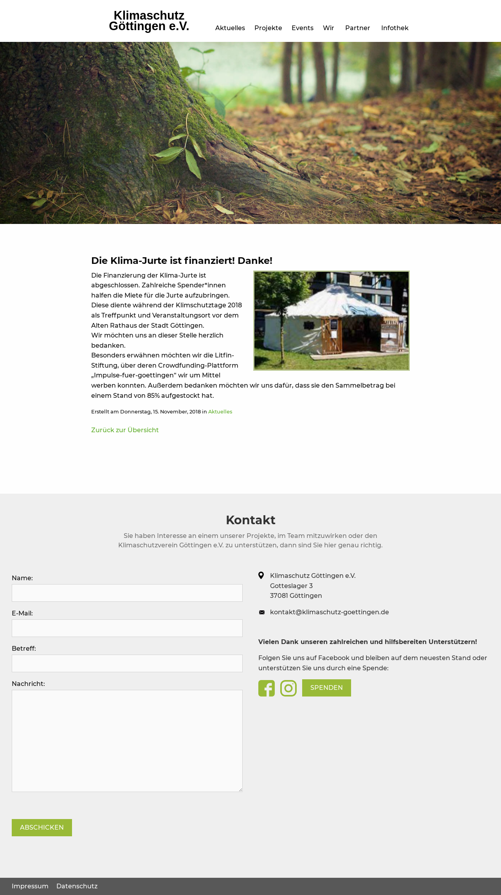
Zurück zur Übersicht (125, 430)
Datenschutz (76, 886)
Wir (330, 28)
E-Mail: (127, 623)
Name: (127, 588)
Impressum (30, 886)
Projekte (145, 28)
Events (181, 28)
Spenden (326, 687)
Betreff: (127, 658)
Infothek (396, 28)
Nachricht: (127, 736)
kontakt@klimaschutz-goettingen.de (329, 612)
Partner (359, 28)
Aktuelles (106, 28)
